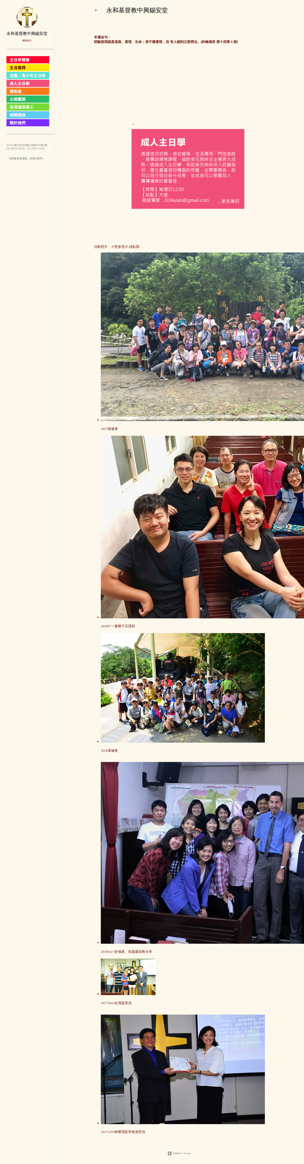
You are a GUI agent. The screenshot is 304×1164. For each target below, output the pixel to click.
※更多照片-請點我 (123, 246)
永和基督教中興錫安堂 (137, 10)
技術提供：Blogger (179, 1153)
